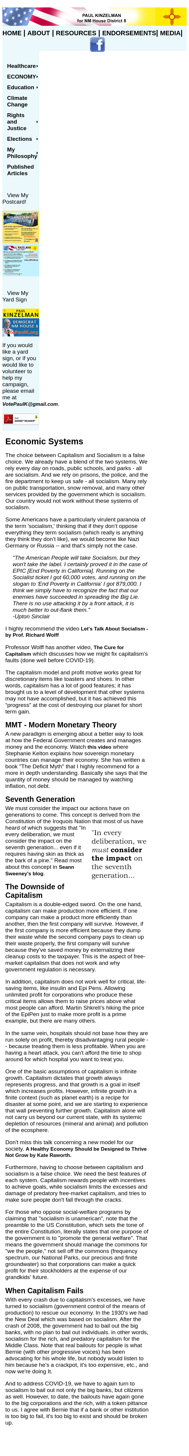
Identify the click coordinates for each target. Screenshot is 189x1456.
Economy (21, 77)
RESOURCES (76, 33)
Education (20, 87)
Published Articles (20, 170)
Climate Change (17, 101)
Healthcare (21, 66)
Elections (19, 139)
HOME (12, 33)
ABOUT (38, 33)
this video (99, 747)
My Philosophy (22, 152)
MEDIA (170, 33)
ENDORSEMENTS (129, 33)
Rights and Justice (16, 121)
